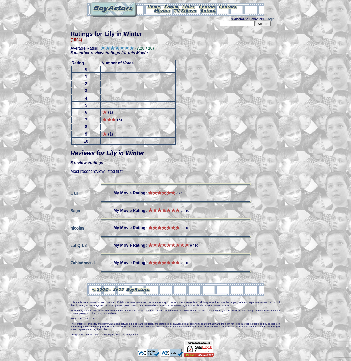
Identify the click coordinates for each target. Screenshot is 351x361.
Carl (74, 193)
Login (270, 19)
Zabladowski (83, 263)
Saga (75, 210)
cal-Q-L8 (79, 245)
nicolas (78, 228)
